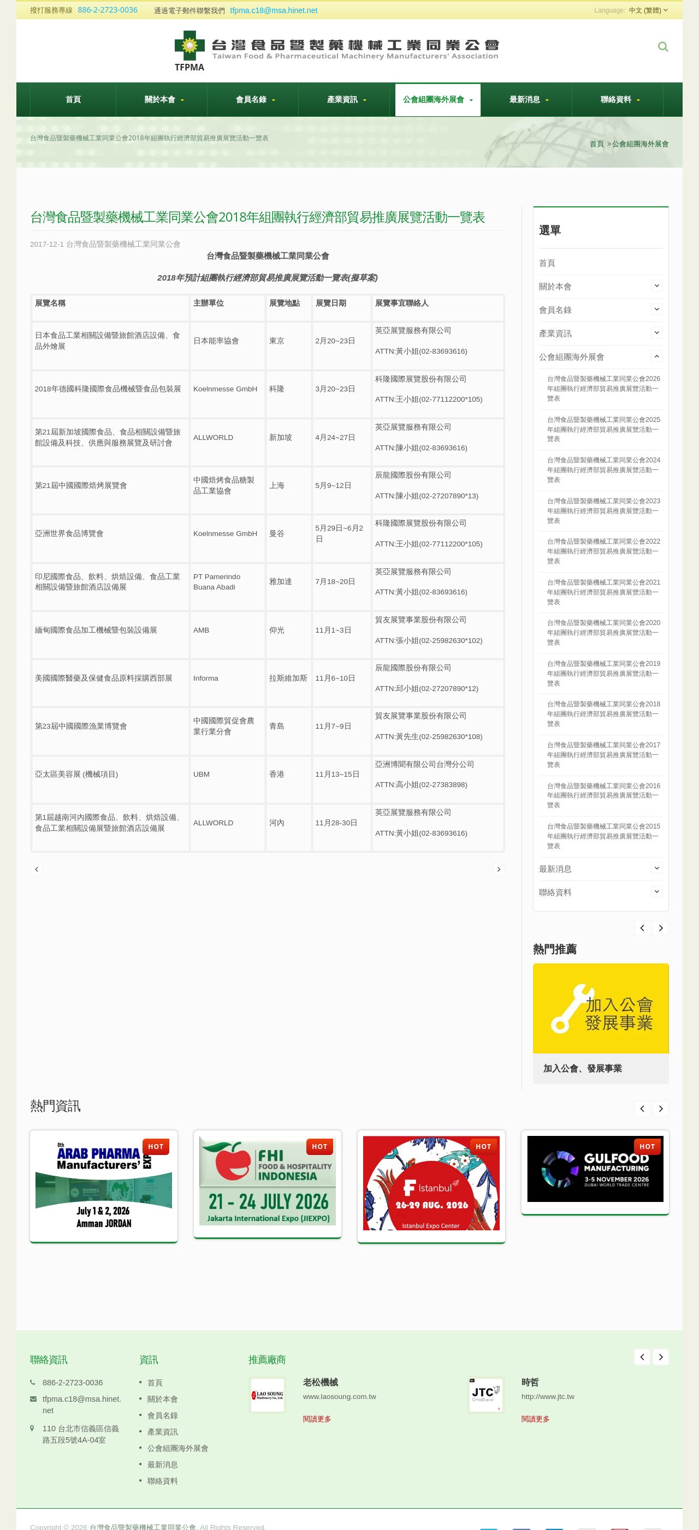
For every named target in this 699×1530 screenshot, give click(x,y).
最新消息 (529, 99)
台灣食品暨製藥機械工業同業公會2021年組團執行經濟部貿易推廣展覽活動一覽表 (603, 592)
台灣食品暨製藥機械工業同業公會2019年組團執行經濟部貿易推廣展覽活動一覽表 (603, 673)
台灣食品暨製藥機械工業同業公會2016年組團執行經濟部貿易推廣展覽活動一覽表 (603, 795)
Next (642, 928)
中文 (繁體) (645, 10)
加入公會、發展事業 (583, 1068)
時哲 (530, 1366)
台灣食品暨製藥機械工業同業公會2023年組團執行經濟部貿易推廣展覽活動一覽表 (603, 511)
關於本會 (164, 99)
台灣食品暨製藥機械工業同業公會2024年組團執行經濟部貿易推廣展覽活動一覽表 (603, 470)
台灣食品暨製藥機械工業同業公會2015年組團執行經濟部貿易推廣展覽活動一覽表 (603, 836)
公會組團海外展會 (438, 99)
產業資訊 (346, 99)
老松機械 (320, 1366)
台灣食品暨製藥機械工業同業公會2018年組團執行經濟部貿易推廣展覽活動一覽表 (603, 714)
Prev (661, 928)
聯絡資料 (620, 99)
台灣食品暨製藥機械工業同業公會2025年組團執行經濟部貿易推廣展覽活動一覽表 (603, 429)
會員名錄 (255, 99)
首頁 (73, 98)
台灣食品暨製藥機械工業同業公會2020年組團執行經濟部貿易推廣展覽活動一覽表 (603, 632)
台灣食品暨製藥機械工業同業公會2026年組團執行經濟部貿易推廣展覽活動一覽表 (603, 388)
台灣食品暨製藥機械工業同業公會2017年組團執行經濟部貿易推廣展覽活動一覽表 (603, 755)
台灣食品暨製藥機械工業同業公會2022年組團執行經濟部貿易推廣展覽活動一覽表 (603, 551)
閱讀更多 (317, 1402)
